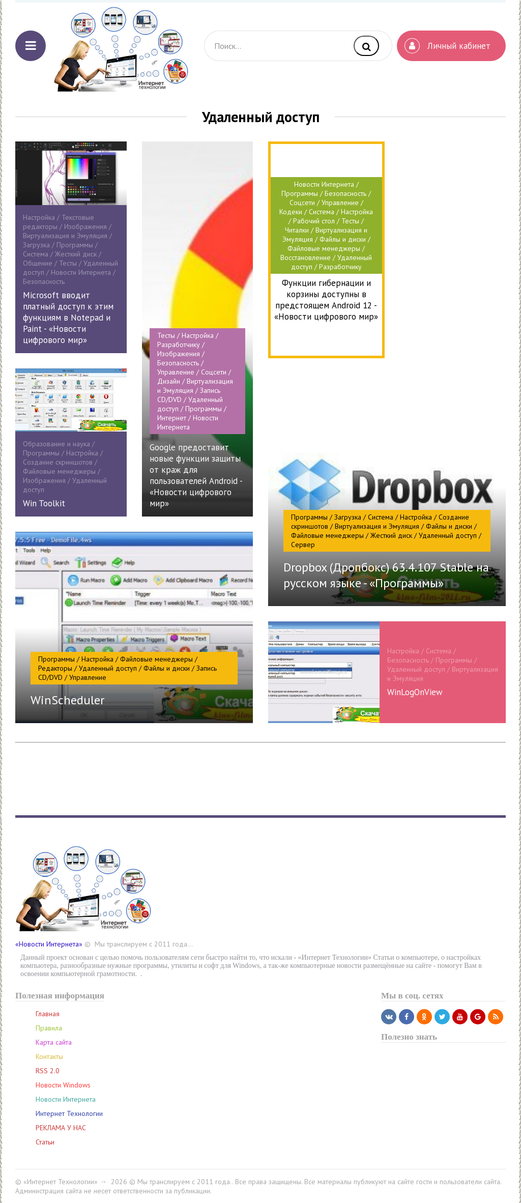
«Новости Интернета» (48, 944)
